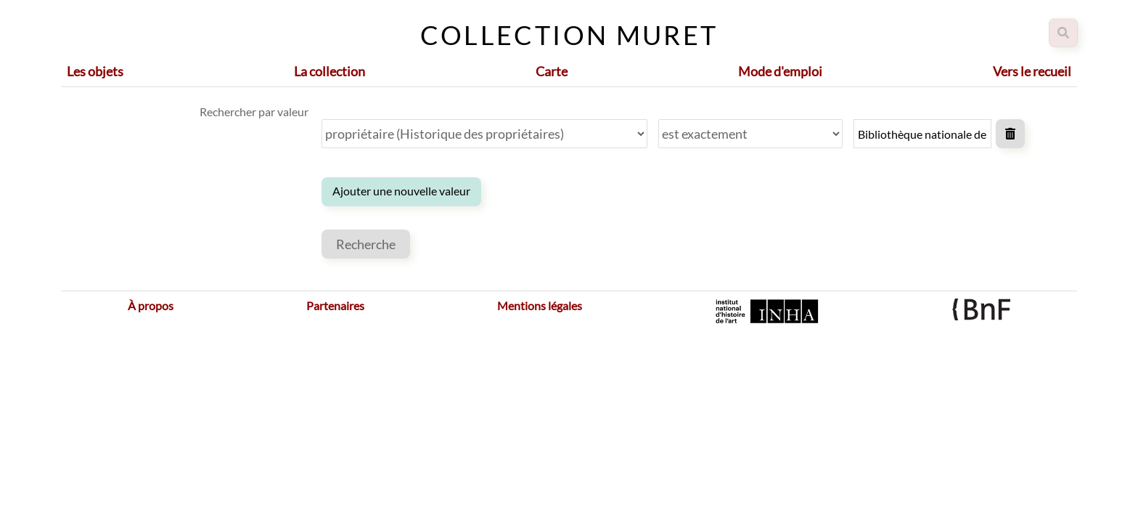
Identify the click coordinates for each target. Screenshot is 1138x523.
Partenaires (335, 305)
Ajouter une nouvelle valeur (401, 191)
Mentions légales (539, 305)
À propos (150, 305)
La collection (329, 71)
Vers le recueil (1032, 71)
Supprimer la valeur (1010, 133)
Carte (552, 71)
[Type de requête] (750, 133)
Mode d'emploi (780, 71)
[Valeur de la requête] (922, 133)
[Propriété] (484, 133)
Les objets (95, 71)
